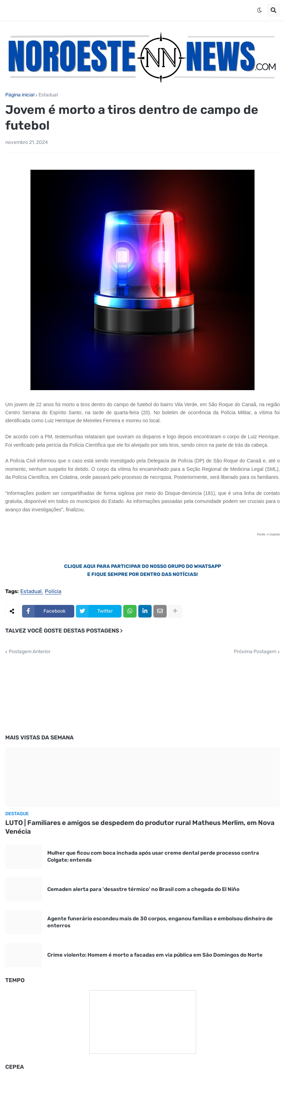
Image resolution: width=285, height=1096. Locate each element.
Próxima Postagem (255, 651)
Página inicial (19, 95)
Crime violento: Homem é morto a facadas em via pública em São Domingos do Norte (155, 955)
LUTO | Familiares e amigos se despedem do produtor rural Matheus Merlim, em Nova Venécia (139, 827)
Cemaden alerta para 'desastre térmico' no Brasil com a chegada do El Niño (143, 889)
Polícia (53, 591)
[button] (259, 10)
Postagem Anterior (29, 651)
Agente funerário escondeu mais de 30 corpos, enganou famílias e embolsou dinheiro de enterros (160, 922)
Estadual (48, 95)
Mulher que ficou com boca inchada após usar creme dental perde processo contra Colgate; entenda (153, 856)
